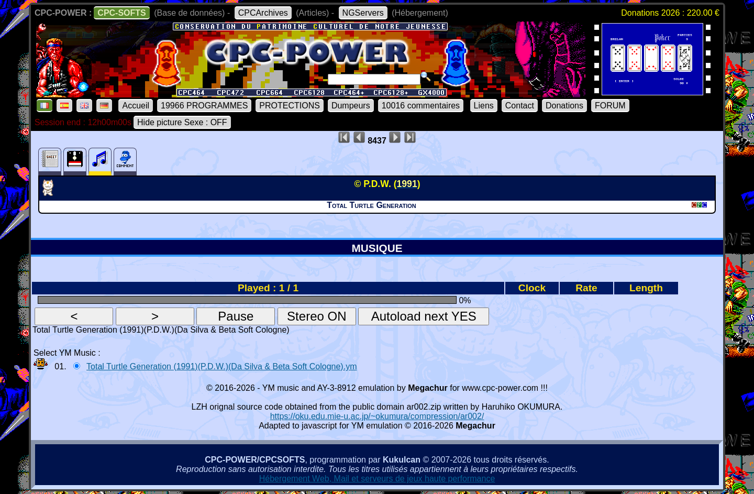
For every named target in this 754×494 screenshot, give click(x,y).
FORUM (610, 105)
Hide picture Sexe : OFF (182, 122)
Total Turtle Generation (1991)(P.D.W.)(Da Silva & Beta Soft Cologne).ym (221, 366)
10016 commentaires (421, 105)
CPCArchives (263, 12)
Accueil (135, 105)
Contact (519, 105)
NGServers (363, 12)
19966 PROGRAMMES (204, 105)
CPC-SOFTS (121, 12)
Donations (564, 105)
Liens (484, 105)
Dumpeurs (350, 105)
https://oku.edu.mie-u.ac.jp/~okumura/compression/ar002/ (377, 416)
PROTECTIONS (289, 105)
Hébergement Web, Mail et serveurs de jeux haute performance (377, 478)
